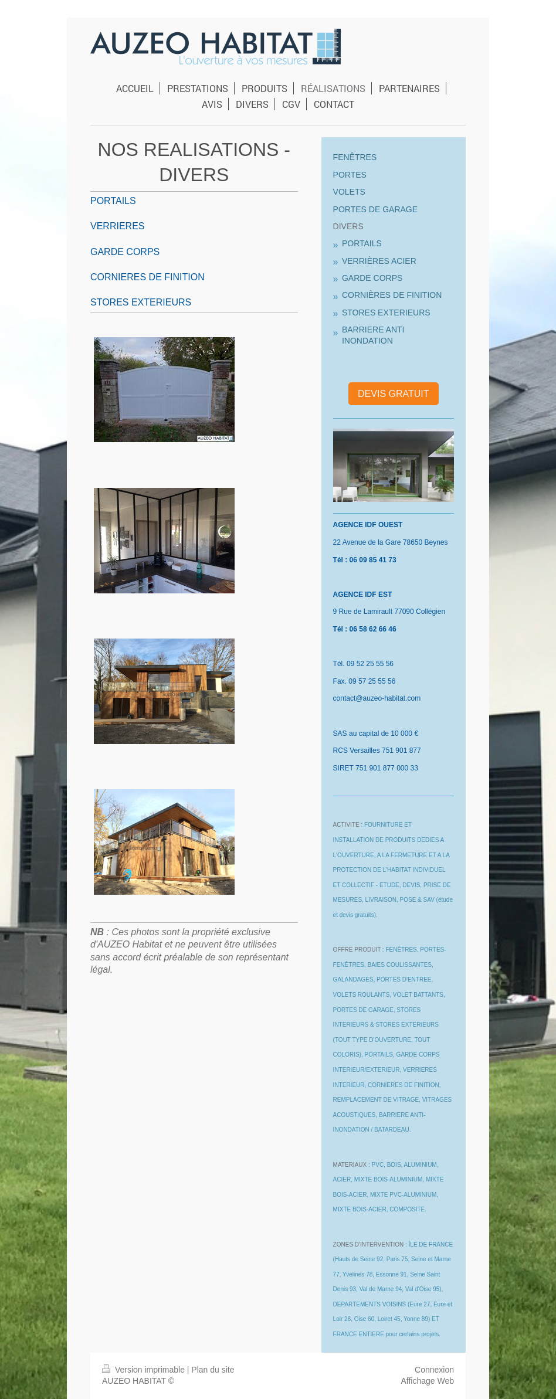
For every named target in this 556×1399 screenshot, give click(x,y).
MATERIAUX (350, 1165)
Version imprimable (144, 1369)
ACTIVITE (346, 824)
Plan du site (212, 1369)
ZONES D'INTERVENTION (368, 1244)
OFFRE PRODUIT (357, 949)
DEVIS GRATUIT (393, 394)
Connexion (434, 1369)
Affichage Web (427, 1381)
